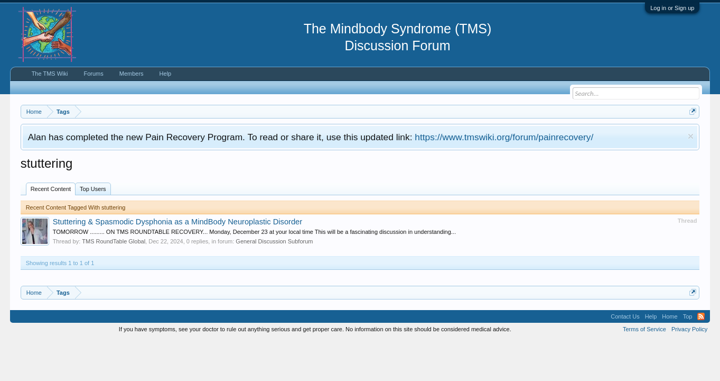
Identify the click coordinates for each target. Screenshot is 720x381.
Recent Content (51, 189)
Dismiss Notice (691, 136)
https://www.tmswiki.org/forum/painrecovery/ (504, 137)
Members (131, 73)
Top (688, 316)
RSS (701, 316)
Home (669, 316)
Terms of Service (644, 329)
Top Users (93, 189)
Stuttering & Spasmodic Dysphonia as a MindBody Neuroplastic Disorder (178, 221)
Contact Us (625, 316)
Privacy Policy (689, 329)
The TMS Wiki (50, 73)
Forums (93, 73)
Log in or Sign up (672, 8)
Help (166, 73)
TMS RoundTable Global (113, 241)
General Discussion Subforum (274, 241)
